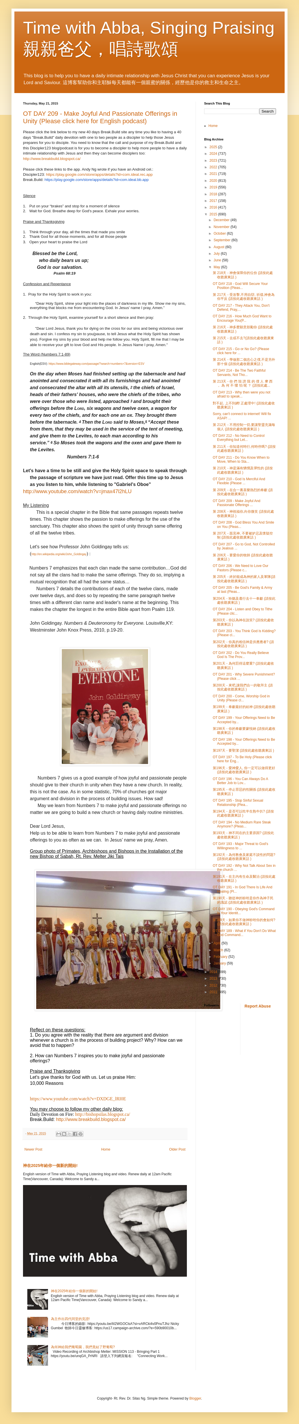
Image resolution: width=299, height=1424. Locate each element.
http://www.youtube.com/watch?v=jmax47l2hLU (77, 491)
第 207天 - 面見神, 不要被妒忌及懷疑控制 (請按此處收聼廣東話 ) (243, 535)
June (218, 260)
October (220, 233)
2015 (214, 214)
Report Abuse (258, 1006)
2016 (214, 207)
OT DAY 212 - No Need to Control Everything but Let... (238, 438)
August (219, 247)
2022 (214, 167)
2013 (214, 979)
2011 (214, 992)
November (222, 227)
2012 (214, 985)
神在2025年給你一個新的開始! (50, 1165)
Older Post (177, 1149)
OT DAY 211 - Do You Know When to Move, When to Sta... (241, 460)
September (222, 240)
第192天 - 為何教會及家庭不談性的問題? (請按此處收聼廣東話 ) (244, 857)
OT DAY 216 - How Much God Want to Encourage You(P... (242, 318)
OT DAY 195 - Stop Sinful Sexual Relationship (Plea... (238, 802)
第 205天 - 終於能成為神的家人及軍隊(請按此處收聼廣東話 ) (244, 579)
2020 (214, 181)
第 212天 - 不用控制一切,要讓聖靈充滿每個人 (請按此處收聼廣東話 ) (244, 427)
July (217, 254)
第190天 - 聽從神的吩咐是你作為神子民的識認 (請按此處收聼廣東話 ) (243, 900)
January (220, 963)
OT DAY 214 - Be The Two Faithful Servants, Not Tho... (239, 372)
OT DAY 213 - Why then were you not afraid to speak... (241, 394)
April (217, 943)
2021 (214, 174)
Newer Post (33, 1149)
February (221, 957)
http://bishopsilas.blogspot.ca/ (102, 1114)
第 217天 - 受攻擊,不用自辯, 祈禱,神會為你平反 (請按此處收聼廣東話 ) (244, 297)
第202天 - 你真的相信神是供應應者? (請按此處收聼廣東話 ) (243, 644)
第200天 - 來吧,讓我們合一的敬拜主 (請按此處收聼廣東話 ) (243, 687)
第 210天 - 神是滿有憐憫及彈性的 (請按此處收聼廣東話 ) (243, 470)
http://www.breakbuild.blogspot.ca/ (51, 159)
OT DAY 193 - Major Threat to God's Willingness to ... (240, 846)
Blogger (195, 1398)
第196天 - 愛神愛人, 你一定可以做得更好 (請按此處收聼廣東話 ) (244, 770)
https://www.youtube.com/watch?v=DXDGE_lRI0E (78, 1098)
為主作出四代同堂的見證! (70, 1319)
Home (105, 1149)
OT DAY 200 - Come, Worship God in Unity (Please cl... (241, 698)
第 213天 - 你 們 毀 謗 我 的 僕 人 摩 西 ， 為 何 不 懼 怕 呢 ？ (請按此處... (243, 383)
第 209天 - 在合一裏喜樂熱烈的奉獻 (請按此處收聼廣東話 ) (243, 492)
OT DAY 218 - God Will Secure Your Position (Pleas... (240, 286)
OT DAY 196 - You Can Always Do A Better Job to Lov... (240, 781)
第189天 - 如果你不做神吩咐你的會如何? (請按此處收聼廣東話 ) (244, 922)
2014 (214, 972)
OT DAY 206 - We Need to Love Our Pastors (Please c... (240, 568)
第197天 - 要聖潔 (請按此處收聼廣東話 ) (243, 750)
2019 (214, 187)
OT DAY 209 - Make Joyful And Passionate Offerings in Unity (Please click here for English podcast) (100, 117)
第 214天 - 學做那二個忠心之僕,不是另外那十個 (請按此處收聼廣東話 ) (244, 362)
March (219, 950)
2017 (214, 201)
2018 (214, 194)
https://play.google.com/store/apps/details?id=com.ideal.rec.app (99, 174)
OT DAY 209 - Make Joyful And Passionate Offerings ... (236, 503)
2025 (214, 147)
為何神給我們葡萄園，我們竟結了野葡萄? (83, 1347)
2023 (214, 161)
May (217, 267)
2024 (214, 154)
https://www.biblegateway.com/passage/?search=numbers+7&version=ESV (96, 363)
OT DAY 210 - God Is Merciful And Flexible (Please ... (239, 481)
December (222, 220)
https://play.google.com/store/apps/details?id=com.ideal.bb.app (97, 179)
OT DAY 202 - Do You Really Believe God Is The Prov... (241, 655)
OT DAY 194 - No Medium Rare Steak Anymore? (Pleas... (242, 824)
